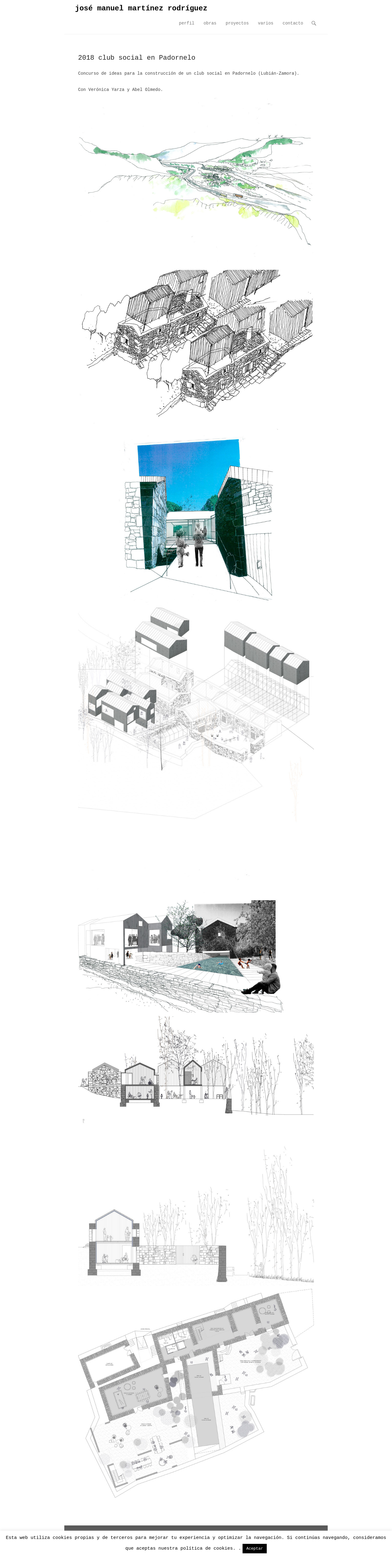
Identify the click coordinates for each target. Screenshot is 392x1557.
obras (210, 23)
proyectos (237, 23)
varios (265, 23)
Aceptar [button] (254, 1548)
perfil (186, 23)
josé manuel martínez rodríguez (141, 8)
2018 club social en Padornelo (136, 58)
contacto (293, 23)
